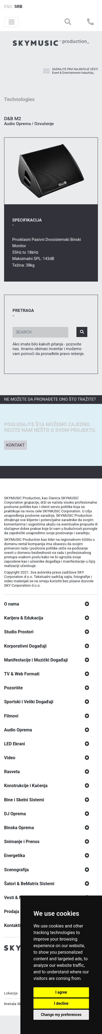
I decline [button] (61, 1003)
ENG (8, 6)
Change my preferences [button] (61, 1014)
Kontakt (15, 446)
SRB (18, 6)
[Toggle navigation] (11, 22)
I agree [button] (61, 992)
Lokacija (10, 994)
